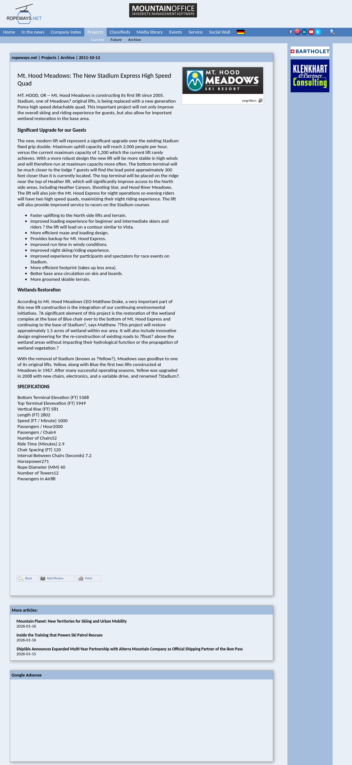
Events (175, 32)
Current (97, 39)
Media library (150, 32)
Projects (95, 32)
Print (85, 578)
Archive (134, 39)
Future (116, 39)
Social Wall (219, 32)
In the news (33, 32)
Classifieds (120, 32)
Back (24, 578)
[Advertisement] (58, 719)
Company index (66, 32)
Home (9, 32)
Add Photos (51, 578)
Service (196, 32)
